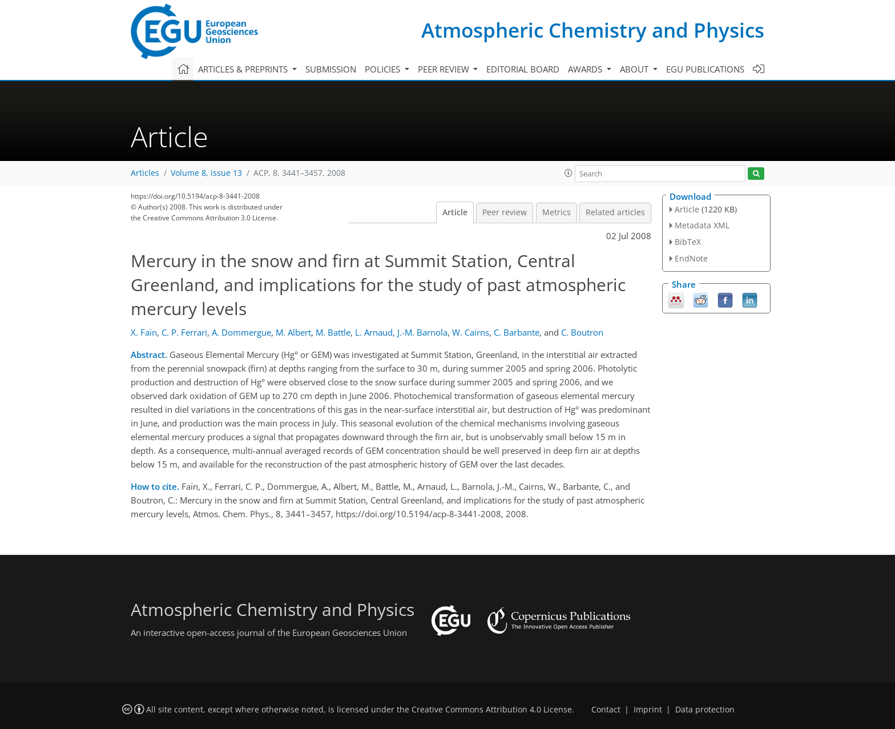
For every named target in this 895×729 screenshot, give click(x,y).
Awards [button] (586, 69)
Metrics (556, 212)
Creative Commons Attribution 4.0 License (492, 709)
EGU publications (705, 69)
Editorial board (522, 69)
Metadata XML (702, 225)
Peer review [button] (444, 69)
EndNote (691, 258)
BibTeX (688, 241)
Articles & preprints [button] (244, 69)
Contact (605, 709)
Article (454, 212)
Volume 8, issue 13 (206, 173)
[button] (569, 173)
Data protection (705, 709)
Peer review (504, 212)
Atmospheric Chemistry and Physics (592, 30)
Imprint (648, 709)
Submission (330, 69)
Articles (145, 173)
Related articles (615, 212)
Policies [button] (383, 69)
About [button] (635, 69)
